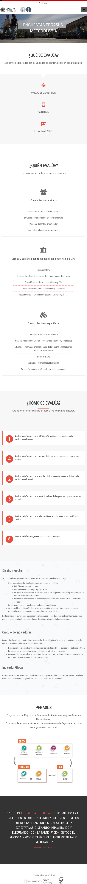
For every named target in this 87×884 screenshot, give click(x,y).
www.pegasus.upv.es (43, 847)
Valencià (43, 3)
